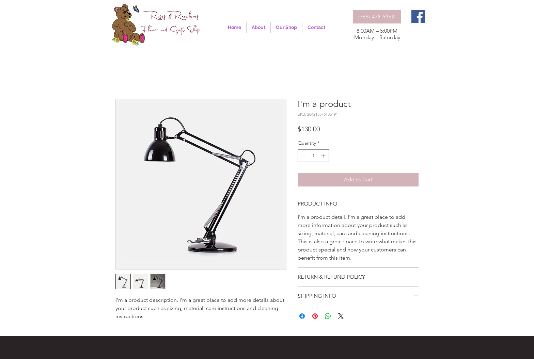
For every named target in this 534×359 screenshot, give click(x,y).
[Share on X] (341, 316)
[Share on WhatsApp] (328, 316)
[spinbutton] (313, 156)
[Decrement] (303, 156)
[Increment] (323, 156)
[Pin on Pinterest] (315, 316)
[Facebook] (418, 16)
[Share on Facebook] (302, 316)
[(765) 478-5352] (377, 16)
